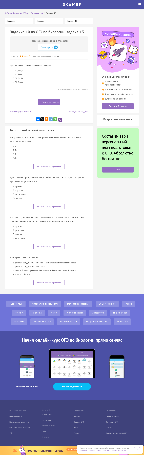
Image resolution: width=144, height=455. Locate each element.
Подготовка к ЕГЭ (80, 411)
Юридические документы (19, 422)
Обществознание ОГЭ (97, 321)
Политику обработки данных (90, 450)
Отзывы (109, 427)
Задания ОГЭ (79, 422)
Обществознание (107, 303)
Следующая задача (78, 111)
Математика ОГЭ (68, 321)
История (19, 312)
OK (137, 449)
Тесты (76, 427)
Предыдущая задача (20, 111)
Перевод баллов (112, 416)
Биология (37, 312)
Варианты (77, 433)
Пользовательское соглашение (114, 450)
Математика (46, 420)
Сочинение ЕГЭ (112, 422)
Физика (128, 303)
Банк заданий (111, 411)
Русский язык (16, 303)
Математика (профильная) (45, 303)
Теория (77, 416)
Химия (54, 312)
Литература (98, 312)
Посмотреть (49, 47)
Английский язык (75, 312)
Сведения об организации (19, 427)
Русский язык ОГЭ (42, 321)
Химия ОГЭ (122, 321)
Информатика (120, 312)
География (19, 321)
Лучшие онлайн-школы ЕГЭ (116, 433)
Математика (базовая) (78, 303)
